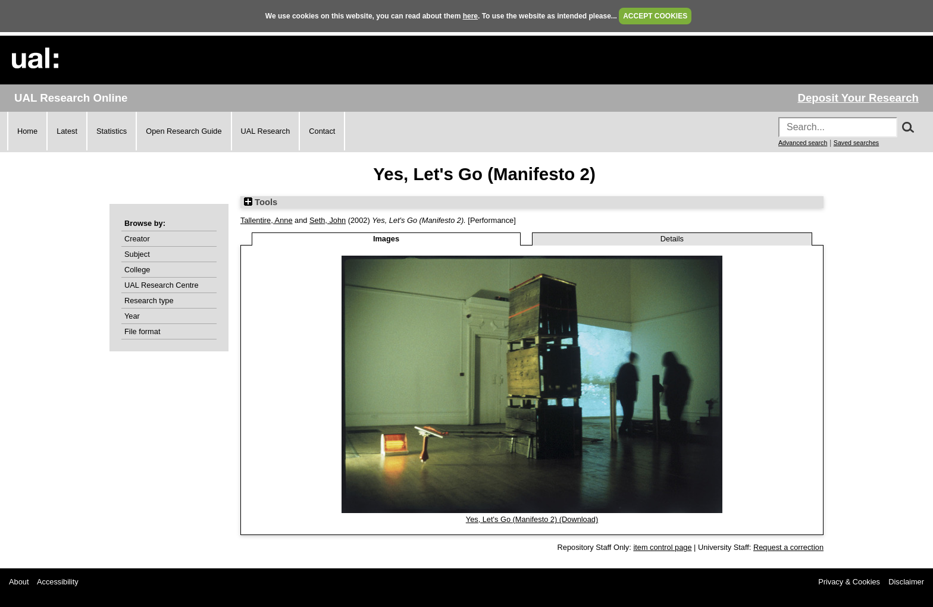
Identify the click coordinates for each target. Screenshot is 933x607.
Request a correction (788, 547)
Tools (260, 202)
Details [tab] (672, 238)
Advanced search (802, 142)
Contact (322, 131)
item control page (662, 547)
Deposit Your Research (858, 98)
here (470, 16)
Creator (137, 238)
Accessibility (58, 581)
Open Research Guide (183, 131)
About (19, 581)
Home (27, 131)
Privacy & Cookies (849, 581)
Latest (67, 131)
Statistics (111, 131)
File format (142, 331)
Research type (149, 300)
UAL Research (265, 131)
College (137, 269)
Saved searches (856, 142)
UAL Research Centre (161, 285)
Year (132, 316)
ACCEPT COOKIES (655, 16)
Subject (137, 254)
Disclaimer (906, 581)
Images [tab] (386, 238)
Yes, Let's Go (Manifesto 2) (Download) (532, 519)
